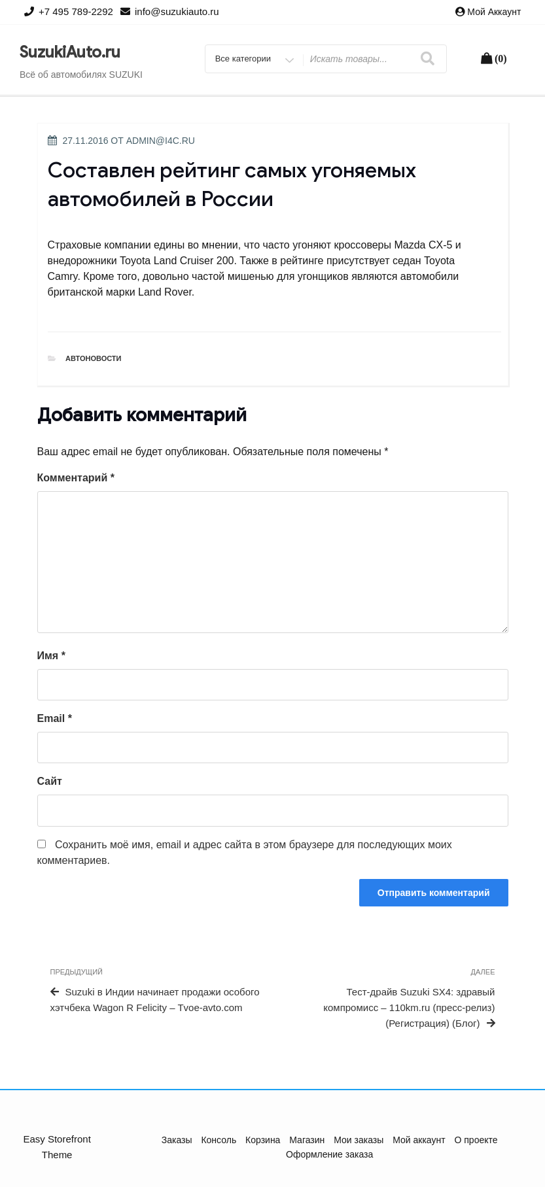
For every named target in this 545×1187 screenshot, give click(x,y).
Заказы (177, 1140)
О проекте (476, 1140)
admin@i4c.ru (160, 140)
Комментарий (75, 477)
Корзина (262, 1140)
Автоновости (93, 358)
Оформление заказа (329, 1154)
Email (54, 718)
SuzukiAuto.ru (70, 52)
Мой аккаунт (494, 12)
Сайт (49, 781)
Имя (51, 655)
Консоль (218, 1140)
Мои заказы (358, 1140)
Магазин (307, 1140)
